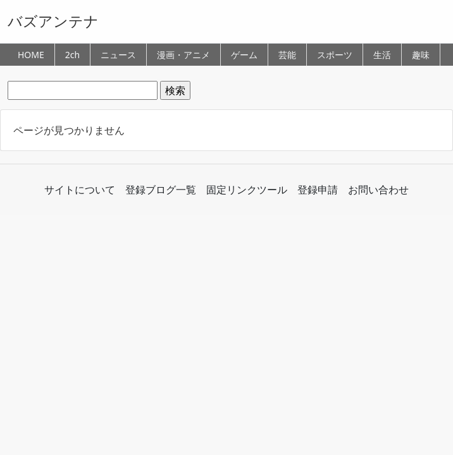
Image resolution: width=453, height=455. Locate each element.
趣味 (421, 55)
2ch (72, 55)
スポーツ (334, 55)
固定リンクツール (246, 190)
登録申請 (317, 190)
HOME (31, 55)
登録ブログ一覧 (160, 190)
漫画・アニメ (183, 55)
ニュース (118, 55)
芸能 (287, 55)
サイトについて (79, 190)
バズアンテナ (53, 21)
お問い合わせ (378, 190)
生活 (382, 55)
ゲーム (244, 55)
